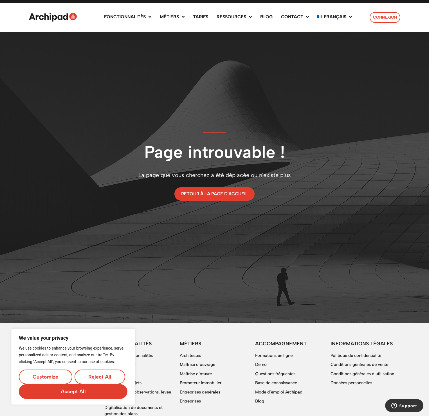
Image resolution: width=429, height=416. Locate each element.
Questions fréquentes (275, 373)
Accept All (73, 391)
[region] (73, 367)
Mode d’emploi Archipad (278, 392)
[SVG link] (53, 17)
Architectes (190, 355)
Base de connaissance (276, 382)
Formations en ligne (274, 355)
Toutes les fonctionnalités (128, 355)
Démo (261, 364)
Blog (259, 401)
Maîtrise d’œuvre (196, 373)
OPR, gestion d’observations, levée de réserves (137, 395)
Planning (112, 373)
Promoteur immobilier (200, 382)
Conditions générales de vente (359, 364)
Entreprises (190, 401)
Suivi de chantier (120, 364)
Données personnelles (351, 382)
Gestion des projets (122, 382)
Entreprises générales (200, 392)
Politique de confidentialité (356, 355)
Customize (45, 377)
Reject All (99, 377)
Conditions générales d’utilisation (362, 373)
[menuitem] (334, 17)
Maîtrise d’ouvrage (197, 364)
